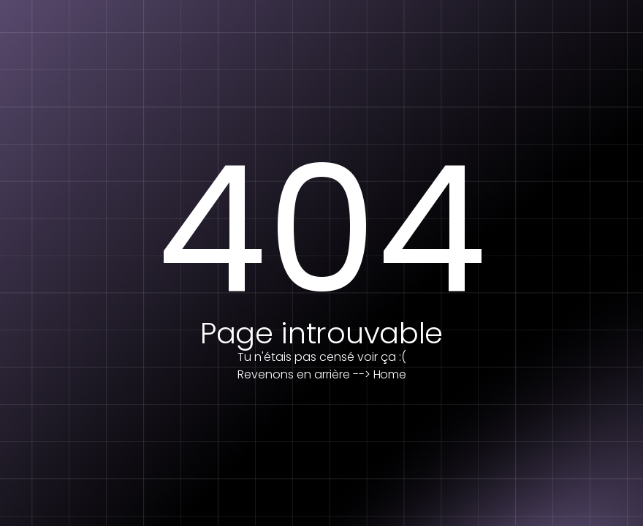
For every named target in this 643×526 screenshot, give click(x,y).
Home (389, 374)
